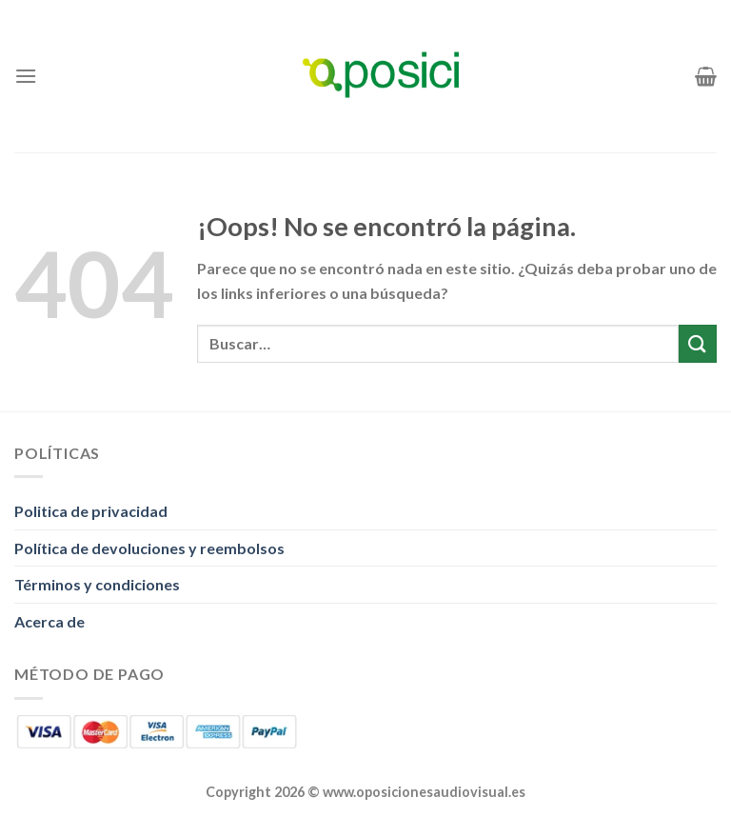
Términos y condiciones (97, 584)
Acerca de (49, 621)
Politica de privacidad (91, 511)
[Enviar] (698, 343)
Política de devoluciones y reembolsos (149, 548)
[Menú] (25, 75)
